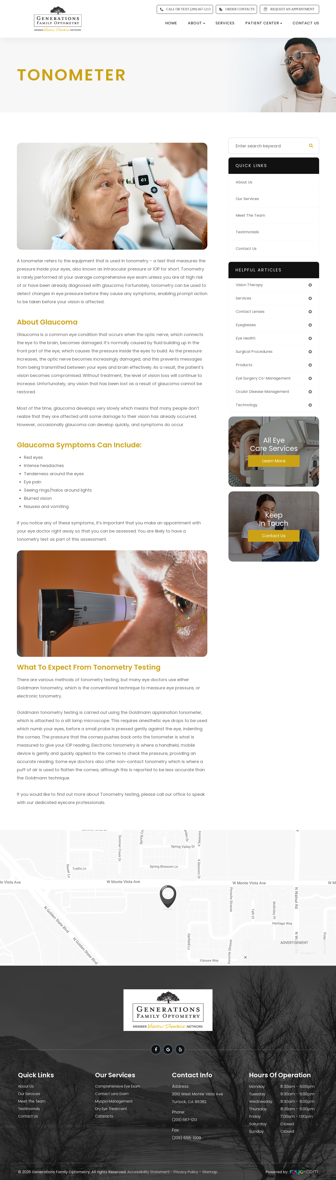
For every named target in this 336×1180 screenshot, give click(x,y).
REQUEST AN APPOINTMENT (288, 9)
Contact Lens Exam (114, 1094)
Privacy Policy (186, 1171)
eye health (246, 340)
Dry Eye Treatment (113, 1109)
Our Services (249, 199)
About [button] (196, 23)
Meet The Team (252, 215)
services (244, 299)
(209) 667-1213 (185, 1119)
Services (225, 23)
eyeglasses (247, 326)
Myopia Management (116, 1101)
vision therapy (251, 285)
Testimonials (249, 232)
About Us (245, 182)
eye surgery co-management (267, 382)
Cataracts (105, 1116)
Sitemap (209, 1171)
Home (171, 23)
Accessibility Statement (148, 1171)
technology (248, 409)
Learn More (273, 465)
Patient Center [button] (263, 23)
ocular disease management (266, 395)
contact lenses (252, 313)
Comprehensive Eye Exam (121, 1086)
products (245, 368)
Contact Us (306, 23)
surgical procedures (257, 354)
